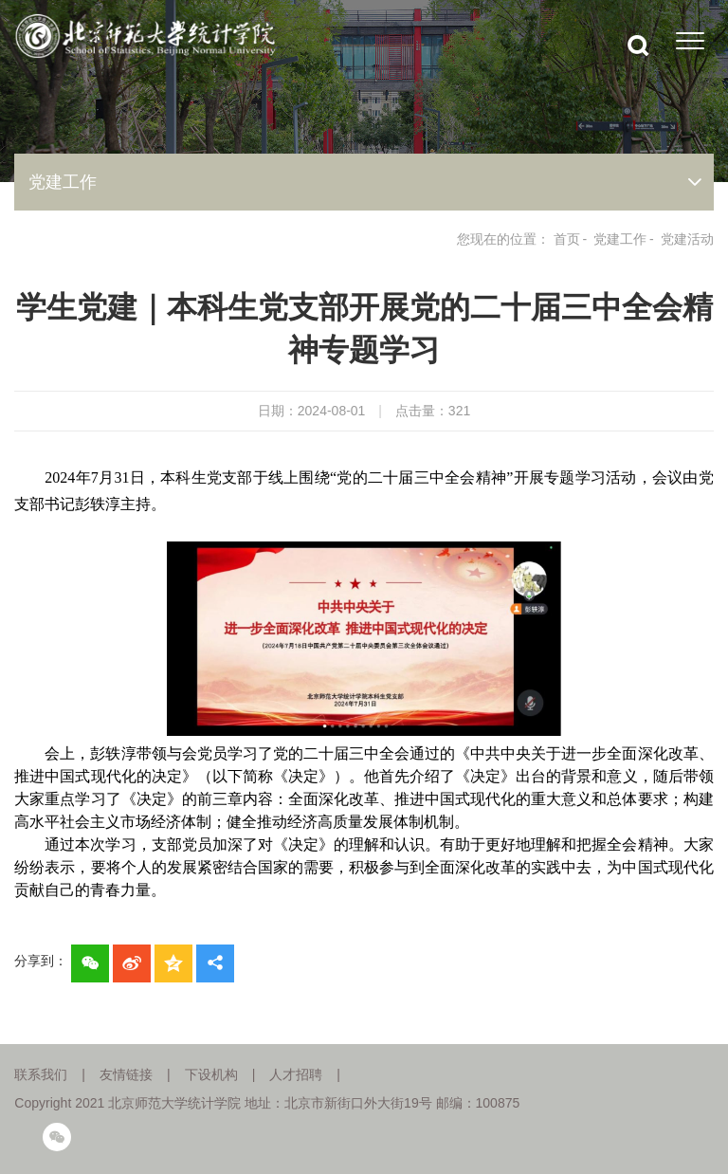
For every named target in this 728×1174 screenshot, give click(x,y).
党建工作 (619, 239)
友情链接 (126, 1074)
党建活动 (687, 239)
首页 (567, 239)
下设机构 (211, 1074)
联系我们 (40, 1074)
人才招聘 (295, 1074)
